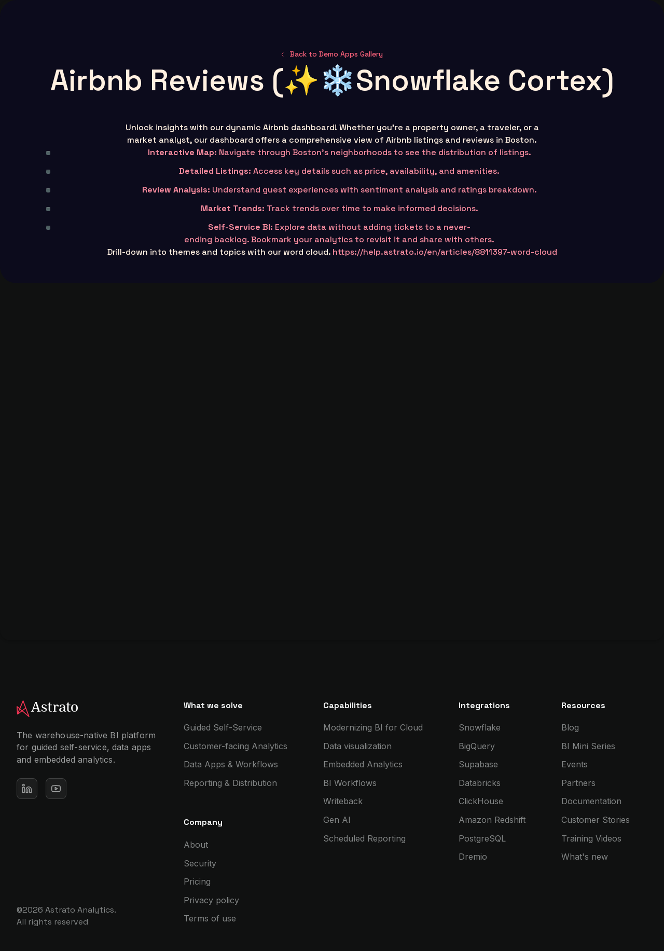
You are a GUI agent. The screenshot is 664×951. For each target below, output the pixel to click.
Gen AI (337, 820)
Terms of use (210, 918)
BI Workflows (350, 783)
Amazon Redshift (492, 820)
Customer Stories (595, 820)
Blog (570, 727)
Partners (578, 783)
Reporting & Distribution (230, 783)
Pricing (197, 881)
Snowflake (480, 727)
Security (200, 863)
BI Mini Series (588, 746)
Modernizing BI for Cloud (373, 727)
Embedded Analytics (363, 764)
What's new (584, 856)
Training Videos (591, 838)
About (196, 844)
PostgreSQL (482, 838)
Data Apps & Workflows (231, 764)
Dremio (473, 856)
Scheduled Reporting (364, 838)
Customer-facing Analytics (235, 746)
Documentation (591, 801)
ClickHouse (481, 801)
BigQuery (477, 746)
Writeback (343, 801)
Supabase (478, 764)
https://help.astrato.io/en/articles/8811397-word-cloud (445, 251)
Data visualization (357, 746)
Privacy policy (211, 900)
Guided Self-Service (223, 727)
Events (574, 764)
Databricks (480, 783)
